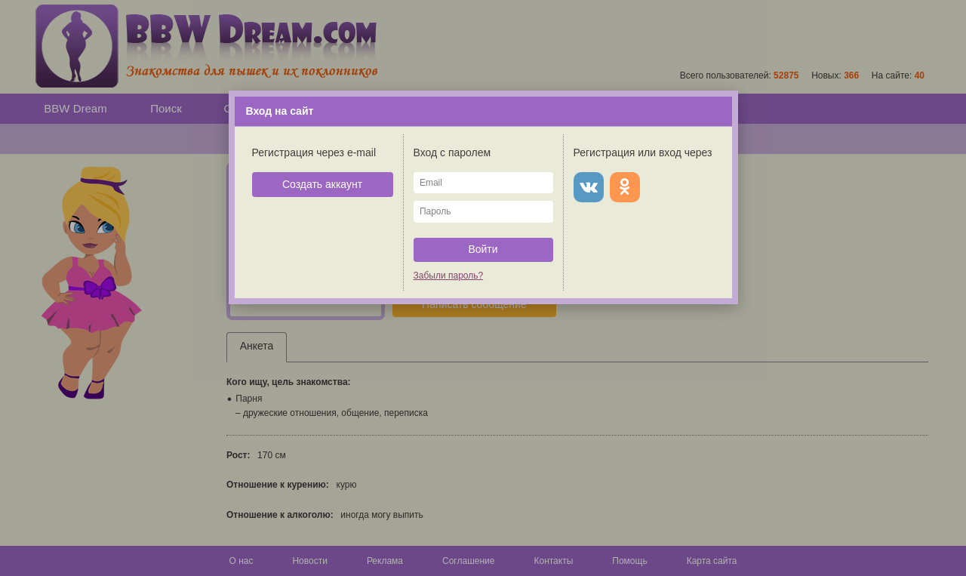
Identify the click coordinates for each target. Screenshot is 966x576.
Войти (482, 249)
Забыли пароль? (449, 275)
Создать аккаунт (322, 184)
